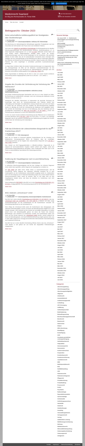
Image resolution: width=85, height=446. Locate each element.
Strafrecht (60, 405)
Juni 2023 (60, 93)
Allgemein (60, 293)
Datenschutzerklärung (66, 444)
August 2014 (60, 275)
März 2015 (60, 266)
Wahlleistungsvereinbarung (11, 92)
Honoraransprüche (62, 346)
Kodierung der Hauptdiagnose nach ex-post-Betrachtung (27, 159)
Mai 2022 (59, 114)
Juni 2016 (60, 250)
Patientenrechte (61, 373)
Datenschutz (60, 323)
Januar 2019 (60, 183)
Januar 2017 (60, 238)
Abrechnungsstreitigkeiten (24, 41)
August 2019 (60, 167)
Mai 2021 (59, 130)
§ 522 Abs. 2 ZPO (24, 116)
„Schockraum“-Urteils (31, 215)
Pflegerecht (60, 378)
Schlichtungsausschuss (64, 401)
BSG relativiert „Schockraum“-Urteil (18, 193)
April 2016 (60, 254)
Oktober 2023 (61, 91)
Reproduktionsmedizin (63, 394)
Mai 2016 (59, 252)
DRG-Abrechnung (62, 328)
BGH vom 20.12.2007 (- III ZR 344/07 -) (35, 110)
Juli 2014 (59, 277)
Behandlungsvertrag (63, 314)
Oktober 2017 (61, 217)
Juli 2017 (59, 224)
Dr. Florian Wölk (11, 40)
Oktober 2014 (61, 273)
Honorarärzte (61, 348)
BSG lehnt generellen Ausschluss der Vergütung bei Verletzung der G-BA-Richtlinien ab (67, 57)
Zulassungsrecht (25, 135)
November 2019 (61, 162)
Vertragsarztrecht (62, 415)
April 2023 (60, 98)
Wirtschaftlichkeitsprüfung (64, 428)
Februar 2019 (61, 180)
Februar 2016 (61, 259)
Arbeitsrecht (60, 296)
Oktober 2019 (61, 164)
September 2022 (61, 109)
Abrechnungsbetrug (63, 286)
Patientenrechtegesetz (63, 375)
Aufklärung (34, 41)
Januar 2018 (60, 210)
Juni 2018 (60, 199)
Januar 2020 (60, 157)
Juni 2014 (60, 279)
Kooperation (60, 352)
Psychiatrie (60, 389)
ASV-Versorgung (62, 305)
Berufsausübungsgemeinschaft (66, 316)
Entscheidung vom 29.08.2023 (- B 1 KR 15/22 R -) (35, 199)
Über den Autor (14, 22)
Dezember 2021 (61, 118)
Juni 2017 (60, 227)
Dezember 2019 (61, 160)
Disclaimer (77, 444)
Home (6, 22)
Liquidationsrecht (62, 359)
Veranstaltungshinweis (63, 412)
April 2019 (60, 176)
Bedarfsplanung (61, 312)
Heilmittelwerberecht (63, 341)
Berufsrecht (60, 319)
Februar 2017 (61, 236)
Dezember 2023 (61, 88)
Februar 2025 (61, 81)
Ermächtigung (61, 332)
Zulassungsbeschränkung (64, 431)
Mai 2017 (59, 229)
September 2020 (61, 141)
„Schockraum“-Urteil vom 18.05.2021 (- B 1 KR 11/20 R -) (22, 201)
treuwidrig (60, 410)
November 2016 (61, 240)
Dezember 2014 (61, 268)
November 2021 (61, 121)
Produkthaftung (61, 382)
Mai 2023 (59, 95)
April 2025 (60, 77)
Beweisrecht (60, 321)
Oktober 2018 (61, 190)
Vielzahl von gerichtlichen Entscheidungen (25, 48)
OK (53, 3)
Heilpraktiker (60, 343)
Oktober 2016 (61, 243)
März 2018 (60, 206)
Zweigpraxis (60, 435)
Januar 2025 (60, 84)
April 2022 (60, 116)
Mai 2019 (59, 174)
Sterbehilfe (60, 403)
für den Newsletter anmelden (68, 16)
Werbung (59, 424)
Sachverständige (62, 396)
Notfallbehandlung (62, 369)
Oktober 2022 (61, 107)
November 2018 (61, 187)
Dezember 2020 (61, 137)
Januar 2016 (60, 261)
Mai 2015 (59, 263)
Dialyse (59, 326)
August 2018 (60, 194)
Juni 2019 (60, 171)
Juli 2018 (59, 197)
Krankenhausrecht (35, 162)
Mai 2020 (59, 151)
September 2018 (61, 192)
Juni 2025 (60, 72)
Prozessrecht (61, 385)
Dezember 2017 (61, 213)
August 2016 (60, 245)
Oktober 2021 (61, 123)
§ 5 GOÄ (34, 51)
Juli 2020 (59, 146)
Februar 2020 (61, 155)
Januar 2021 (60, 134)
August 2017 (60, 222)
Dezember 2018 (61, 185)
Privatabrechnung (62, 380)
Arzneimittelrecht (62, 298)
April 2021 (60, 132)
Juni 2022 (60, 111)
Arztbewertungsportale (63, 300)
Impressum (56, 444)
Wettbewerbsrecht (62, 426)
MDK (58, 362)
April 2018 (60, 204)
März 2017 (60, 233)
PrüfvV (59, 387)
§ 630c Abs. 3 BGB (36, 71)
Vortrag (59, 417)
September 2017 (61, 220)
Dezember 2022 (61, 102)
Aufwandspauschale (63, 309)
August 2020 (60, 144)
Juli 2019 (59, 169)
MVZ (19, 135)
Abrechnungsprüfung (23, 196)
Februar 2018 (61, 208)
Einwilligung (60, 330)
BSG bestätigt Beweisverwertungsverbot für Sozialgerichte (65, 45)
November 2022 (61, 104)
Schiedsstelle (61, 399)
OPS (58, 371)
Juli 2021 (59, 128)
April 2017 (60, 231)
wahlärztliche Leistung (36, 90)
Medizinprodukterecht (63, 364)
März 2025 (60, 79)
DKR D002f (11, 169)
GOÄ (38, 41)
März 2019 (60, 178)
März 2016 (60, 256)
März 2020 (60, 153)
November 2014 (61, 270)
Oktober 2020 (61, 139)
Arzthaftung (60, 302)
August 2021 (60, 125)
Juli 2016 (59, 247)
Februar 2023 (61, 100)
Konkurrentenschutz (63, 350)
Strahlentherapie (62, 408)
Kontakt (21, 22)
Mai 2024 (59, 86)
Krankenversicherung (63, 357)
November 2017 (61, 215)
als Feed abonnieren (66, 13)
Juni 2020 (60, 148)
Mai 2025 (59, 75)
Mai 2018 (59, 201)
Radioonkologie (43, 41)
